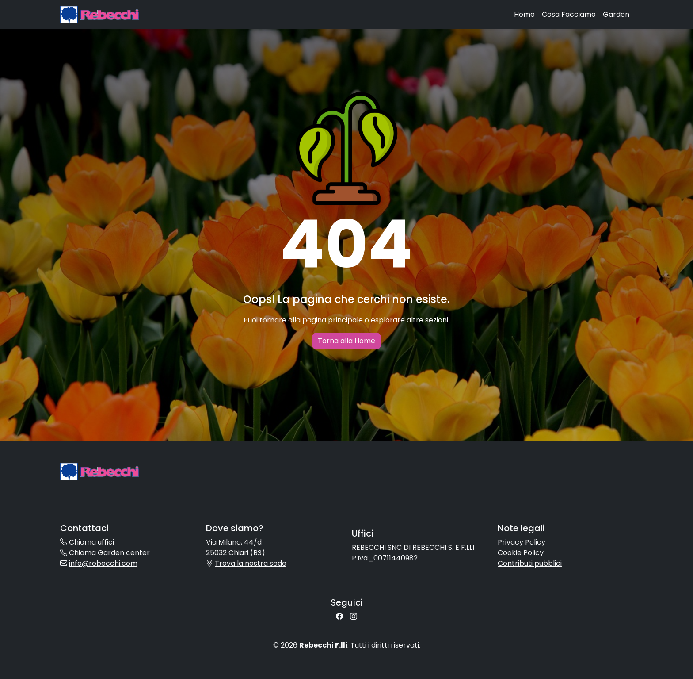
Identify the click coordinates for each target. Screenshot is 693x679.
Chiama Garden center (109, 553)
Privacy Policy (521, 542)
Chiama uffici (91, 542)
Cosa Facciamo (569, 14)
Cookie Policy (521, 553)
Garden (616, 14)
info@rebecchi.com (103, 563)
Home (524, 14)
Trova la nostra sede (250, 563)
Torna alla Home (346, 341)
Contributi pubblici (530, 563)
